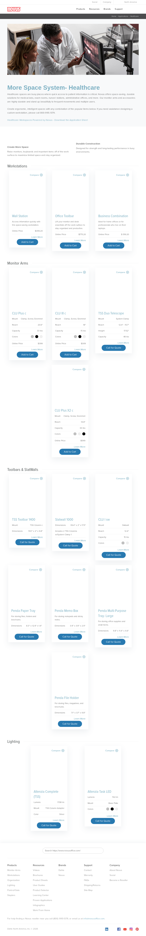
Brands (107, 9)
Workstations (13, 875)
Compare (36, 175)
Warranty (88, 875)
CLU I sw (104, 519)
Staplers (11, 895)
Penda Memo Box (66, 611)
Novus (62, 875)
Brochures (38, 875)
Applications (123, 16)
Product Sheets (40, 880)
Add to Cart (27, 242)
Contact (87, 870)
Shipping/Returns (92, 885)
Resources (94, 9)
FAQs (86, 880)
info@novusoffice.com (94, 918)
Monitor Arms (13, 870)
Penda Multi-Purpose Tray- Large (112, 613)
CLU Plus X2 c (64, 410)
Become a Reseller (119, 880)
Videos (36, 870)
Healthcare (134, 16)
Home (114, 16)
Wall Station (20, 216)
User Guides (39, 885)
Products (80, 9)
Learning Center (41, 895)
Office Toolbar (64, 216)
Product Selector (41, 890)
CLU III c (60, 313)
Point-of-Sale (13, 890)
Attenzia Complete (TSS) (46, 794)
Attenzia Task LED (99, 791)
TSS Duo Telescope (111, 313)
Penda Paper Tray (23, 611)
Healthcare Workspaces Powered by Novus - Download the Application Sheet (47, 120)
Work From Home (41, 910)
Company (107, 2)
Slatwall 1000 (64, 519)
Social (94, 2)
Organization (13, 880)
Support (119, 9)
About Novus (116, 870)
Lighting (11, 885)
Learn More (37, 237)
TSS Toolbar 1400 (23, 519)
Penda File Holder (67, 698)
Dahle (61, 870)
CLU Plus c (19, 313)
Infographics (39, 905)
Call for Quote (113, 347)
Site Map (88, 890)
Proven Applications (42, 900)
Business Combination (113, 216)
